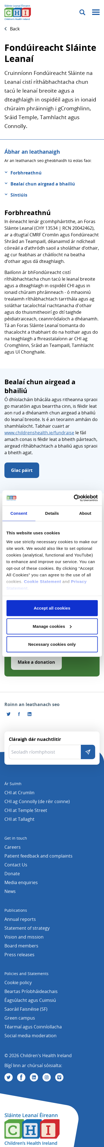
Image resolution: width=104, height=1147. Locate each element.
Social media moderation (30, 1036)
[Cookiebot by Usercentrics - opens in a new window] (74, 497)
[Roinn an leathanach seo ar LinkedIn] (29, 714)
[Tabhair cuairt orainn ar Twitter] (8, 1077)
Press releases (19, 955)
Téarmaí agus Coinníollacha (33, 1027)
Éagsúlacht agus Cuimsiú (30, 1000)
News (10, 891)
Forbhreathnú (26, 173)
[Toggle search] (82, 12)
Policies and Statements (26, 973)
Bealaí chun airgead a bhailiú (42, 184)
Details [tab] (52, 513)
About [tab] (85, 513)
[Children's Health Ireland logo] (17, 12)
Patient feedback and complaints (38, 856)
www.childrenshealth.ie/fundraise (39, 433)
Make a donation (36, 662)
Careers (12, 847)
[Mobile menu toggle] (96, 12)
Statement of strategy (27, 928)
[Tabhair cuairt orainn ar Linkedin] (34, 1077)
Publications (15, 910)
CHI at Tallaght (19, 819)
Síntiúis (18, 195)
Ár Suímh (13, 783)
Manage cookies (52, 626)
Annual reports (20, 919)
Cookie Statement (42, 581)
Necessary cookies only (52, 644)
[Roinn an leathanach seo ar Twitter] (8, 714)
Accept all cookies (52, 608)
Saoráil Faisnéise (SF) (25, 1009)
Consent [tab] (18, 513)
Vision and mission (24, 937)
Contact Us (15, 865)
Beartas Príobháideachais (31, 991)
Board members (21, 946)
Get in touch (15, 838)
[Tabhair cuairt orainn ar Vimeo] (59, 1077)
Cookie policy (18, 982)
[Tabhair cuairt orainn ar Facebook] (19, 714)
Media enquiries (21, 882)
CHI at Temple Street (25, 810)
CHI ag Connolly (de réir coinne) (37, 801)
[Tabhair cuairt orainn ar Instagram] (46, 1077)
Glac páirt (22, 470)
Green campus (19, 1018)
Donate (12, 874)
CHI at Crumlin (19, 793)
